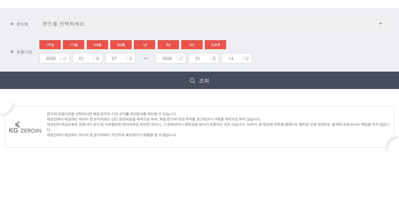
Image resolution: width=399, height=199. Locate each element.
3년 (168, 44)
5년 (192, 44)
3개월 (97, 44)
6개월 (121, 44)
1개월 (74, 44)
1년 (144, 44)
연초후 (215, 44)
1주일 (50, 44)
